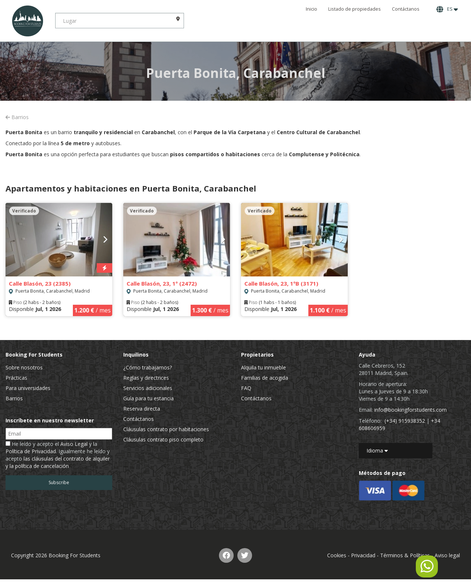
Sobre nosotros (24, 367)
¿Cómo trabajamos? (147, 367)
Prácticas (16, 377)
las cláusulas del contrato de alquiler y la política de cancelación (58, 462)
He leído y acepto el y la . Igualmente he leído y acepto (58, 454)
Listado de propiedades (354, 9)
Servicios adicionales (147, 388)
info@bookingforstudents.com (410, 409)
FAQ (246, 388)
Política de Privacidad (31, 451)
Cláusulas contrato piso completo (163, 439)
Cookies (336, 555)
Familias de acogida (264, 377)
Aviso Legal (74, 443)
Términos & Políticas (405, 555)
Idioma (377, 450)
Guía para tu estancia (148, 398)
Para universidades (28, 388)
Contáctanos (405, 9)
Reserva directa (141, 408)
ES (447, 9)
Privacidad (363, 555)
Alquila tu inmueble (263, 367)
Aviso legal (447, 555)
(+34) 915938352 (405, 420)
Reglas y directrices (146, 377)
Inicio (311, 9)
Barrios (17, 117)
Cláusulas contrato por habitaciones (166, 429)
